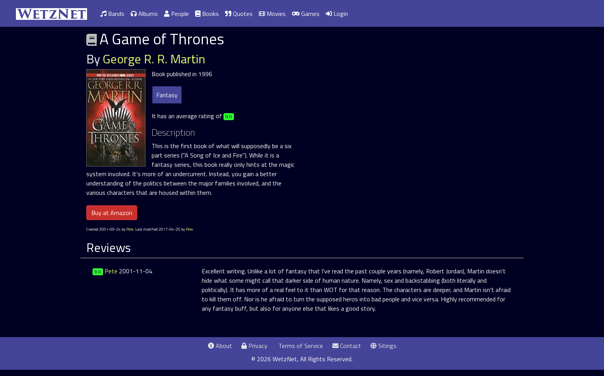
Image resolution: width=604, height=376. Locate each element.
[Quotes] (239, 13)
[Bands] (112, 13)
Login (337, 13)
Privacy (254, 345)
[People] (176, 13)
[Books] (207, 13)
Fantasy (167, 95)
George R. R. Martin (154, 58)
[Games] (306, 13)
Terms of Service (300, 345)
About (220, 345)
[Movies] (272, 13)
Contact (346, 345)
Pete (129, 229)
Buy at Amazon (111, 212)
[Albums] (144, 13)
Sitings (383, 345)
